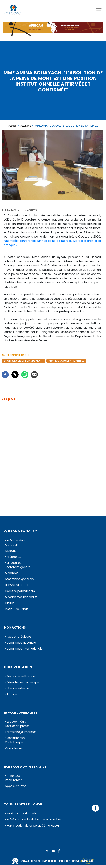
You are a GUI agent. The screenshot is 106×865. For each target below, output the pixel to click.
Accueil (12, 125)
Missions (10, 551)
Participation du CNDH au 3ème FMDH (33, 825)
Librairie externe (18, 688)
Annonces (13, 776)
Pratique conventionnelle (66, 360)
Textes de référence (21, 676)
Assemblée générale (19, 579)
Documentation (18, 667)
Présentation (16, 540)
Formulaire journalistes (20, 732)
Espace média (16, 722)
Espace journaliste (20, 712)
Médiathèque (16, 738)
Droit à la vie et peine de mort (23, 360)
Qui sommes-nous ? (20, 531)
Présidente (14, 557)
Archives (13, 694)
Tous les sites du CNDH (23, 804)
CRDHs (9, 603)
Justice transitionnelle (22, 813)
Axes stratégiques (19, 637)
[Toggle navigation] (98, 10)
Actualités (25, 125)
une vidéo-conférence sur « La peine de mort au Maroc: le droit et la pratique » (52, 243)
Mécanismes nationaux (21, 597)
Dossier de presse (17, 726)
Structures (14, 563)
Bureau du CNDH (16, 585)
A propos (11, 545)
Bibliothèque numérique (23, 682)
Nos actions (15, 627)
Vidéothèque (14, 748)
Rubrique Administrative (25, 767)
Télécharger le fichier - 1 (18, 355)
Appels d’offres (15, 786)
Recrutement (14, 780)
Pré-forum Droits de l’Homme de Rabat (34, 819)
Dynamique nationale (21, 643)
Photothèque (14, 742)
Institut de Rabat (16, 609)
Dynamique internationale (25, 649)
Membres (11, 573)
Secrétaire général (18, 567)
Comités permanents (20, 591)
